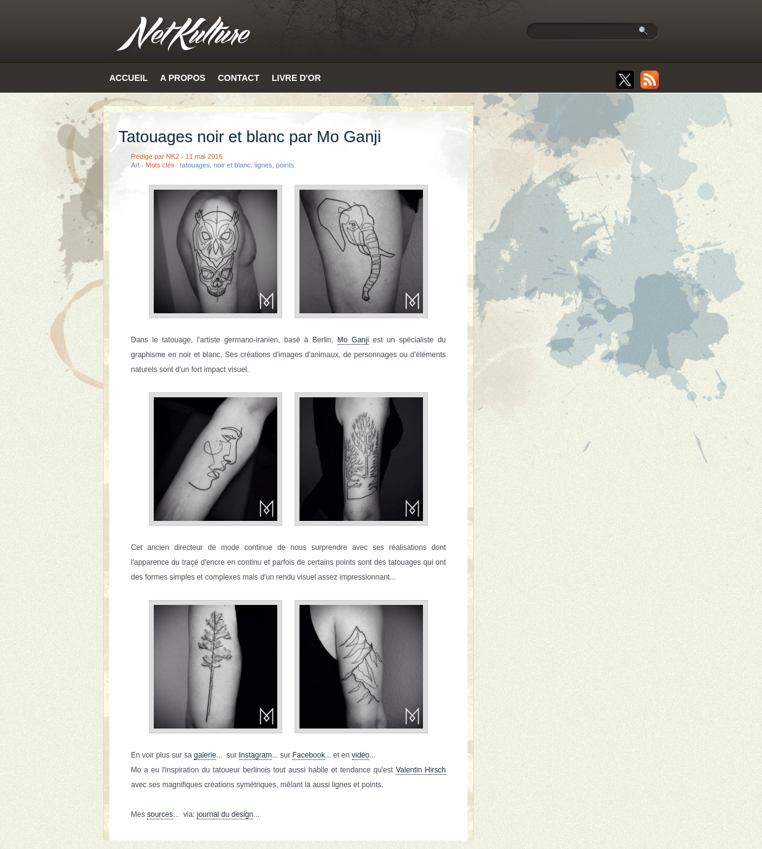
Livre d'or (296, 78)
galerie (205, 755)
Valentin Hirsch (421, 770)
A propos (182, 78)
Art (135, 165)
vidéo (361, 755)
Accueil (128, 78)
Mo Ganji (353, 340)
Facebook (308, 755)
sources (160, 814)
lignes (263, 165)
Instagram (255, 755)
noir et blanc (232, 165)
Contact (238, 78)
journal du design (225, 814)
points (285, 165)
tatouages (194, 165)
